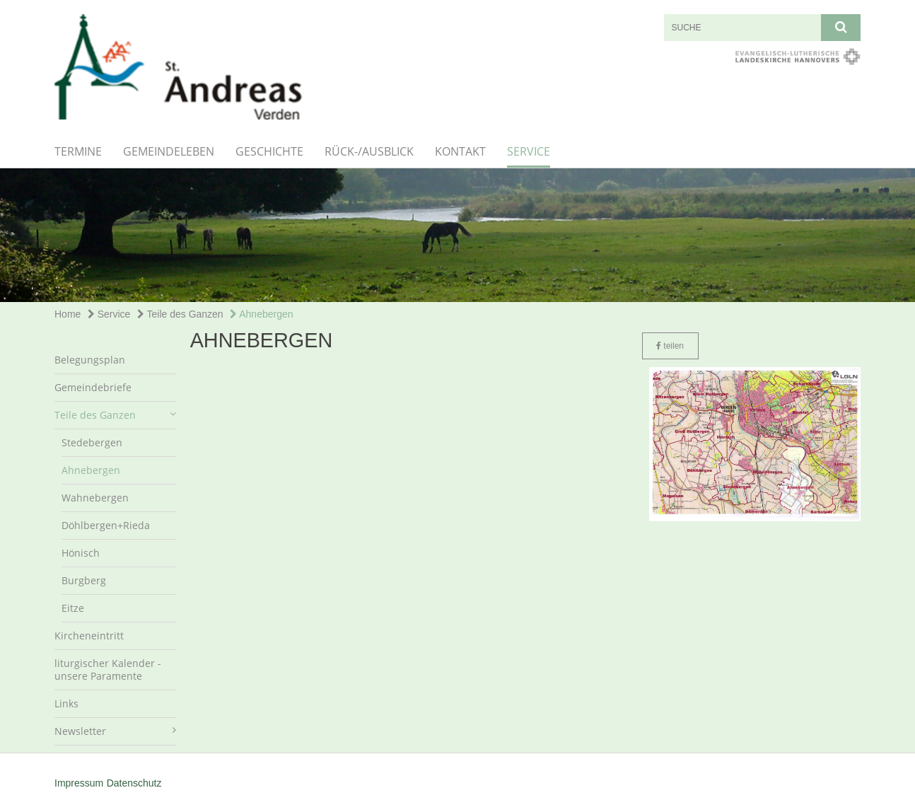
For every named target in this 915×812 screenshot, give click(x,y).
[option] (457, 235)
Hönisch (81, 552)
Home (67, 314)
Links (66, 703)
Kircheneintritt (89, 635)
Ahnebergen (261, 314)
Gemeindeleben (168, 151)
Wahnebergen (95, 497)
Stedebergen (92, 442)
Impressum (78, 783)
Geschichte (269, 151)
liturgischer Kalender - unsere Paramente (107, 669)
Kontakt (460, 151)
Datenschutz (134, 783)
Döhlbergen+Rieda (106, 525)
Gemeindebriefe (93, 387)
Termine (78, 151)
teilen (670, 346)
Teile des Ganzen (180, 314)
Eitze (73, 608)
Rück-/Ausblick (369, 151)
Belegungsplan (89, 359)
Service (528, 151)
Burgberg (84, 580)
